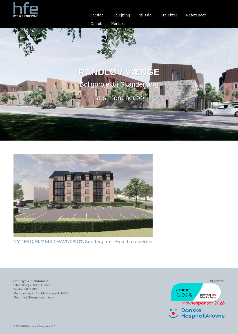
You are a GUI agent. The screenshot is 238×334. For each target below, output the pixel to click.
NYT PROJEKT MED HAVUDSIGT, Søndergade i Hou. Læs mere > (82, 241)
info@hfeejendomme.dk (37, 297)
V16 (53, 326)
